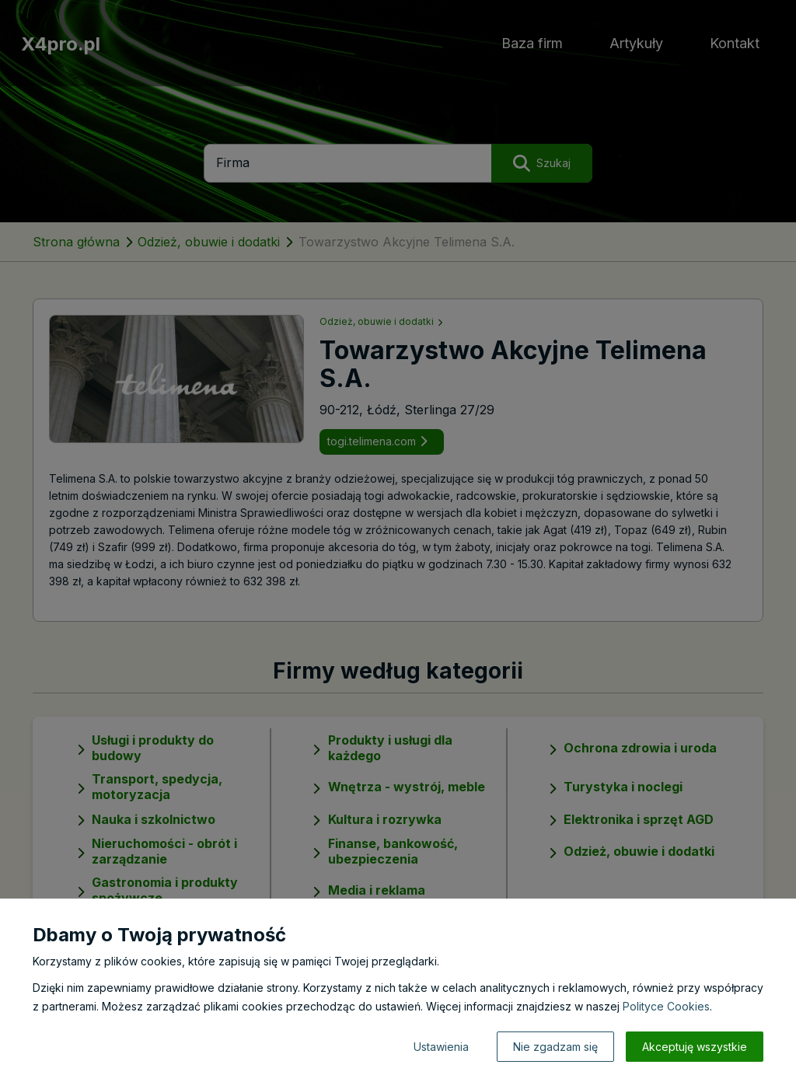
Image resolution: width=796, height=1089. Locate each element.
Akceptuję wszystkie (694, 1046)
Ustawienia (441, 1046)
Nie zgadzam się (555, 1046)
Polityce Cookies (666, 1006)
